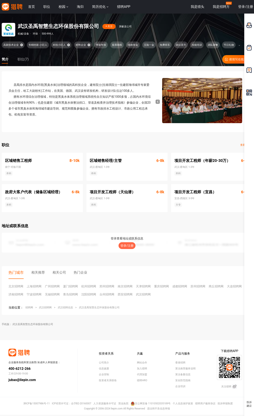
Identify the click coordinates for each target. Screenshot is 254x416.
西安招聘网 (125, 294)
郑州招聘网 (106, 286)
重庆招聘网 (161, 286)
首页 (31, 7)
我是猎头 (197, 7)
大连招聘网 (234, 286)
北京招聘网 (15, 286)
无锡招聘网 (52, 294)
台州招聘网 (106, 294)
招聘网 (29, 307)
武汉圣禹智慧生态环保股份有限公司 (99, 307)
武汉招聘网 (143, 294)
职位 (46, 7)
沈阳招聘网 (88, 294)
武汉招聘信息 (65, 307)
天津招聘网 (143, 286)
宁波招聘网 (34, 294)
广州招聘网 (52, 286)
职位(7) (23, 59)
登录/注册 (127, 245)
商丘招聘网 (216, 286)
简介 (5, 59)
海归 (80, 7)
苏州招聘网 (197, 286)
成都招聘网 (179, 286)
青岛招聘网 (70, 294)
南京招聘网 (125, 286)
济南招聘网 (15, 294)
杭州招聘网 (88, 286)
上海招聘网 (34, 286)
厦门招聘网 (70, 286)
